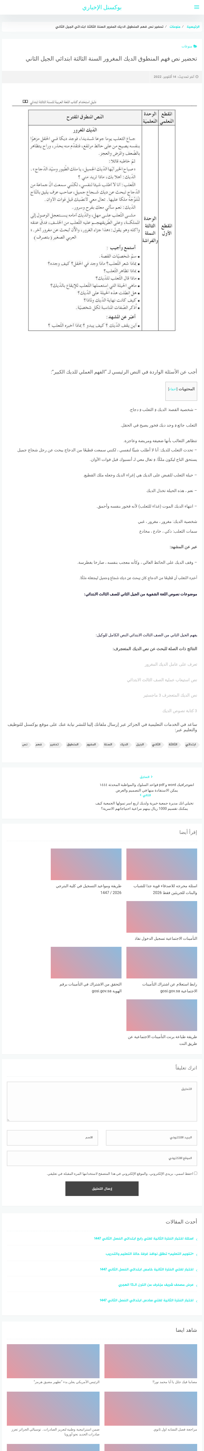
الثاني (156, 750)
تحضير (54, 750)
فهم (39, 750)
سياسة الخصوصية (114, 1421)
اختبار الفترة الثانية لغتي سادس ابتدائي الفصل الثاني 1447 (147, 1195)
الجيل (140, 750)
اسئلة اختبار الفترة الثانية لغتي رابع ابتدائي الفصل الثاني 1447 (144, 1134)
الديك (124, 750)
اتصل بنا (88, 1421)
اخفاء (173, 389)
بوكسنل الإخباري (102, 7)
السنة (108, 750)
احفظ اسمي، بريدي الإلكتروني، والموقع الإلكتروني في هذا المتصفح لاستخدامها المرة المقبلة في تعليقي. (120, 1068)
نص (24, 750)
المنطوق (72, 750)
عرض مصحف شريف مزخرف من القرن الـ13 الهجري (156, 1180)
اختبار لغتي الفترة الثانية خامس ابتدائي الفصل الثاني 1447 (147, 1165)
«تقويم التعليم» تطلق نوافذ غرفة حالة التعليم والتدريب (150, 1149)
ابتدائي (190, 750)
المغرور (91, 750)
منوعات (189, 46)
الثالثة (173, 750)
